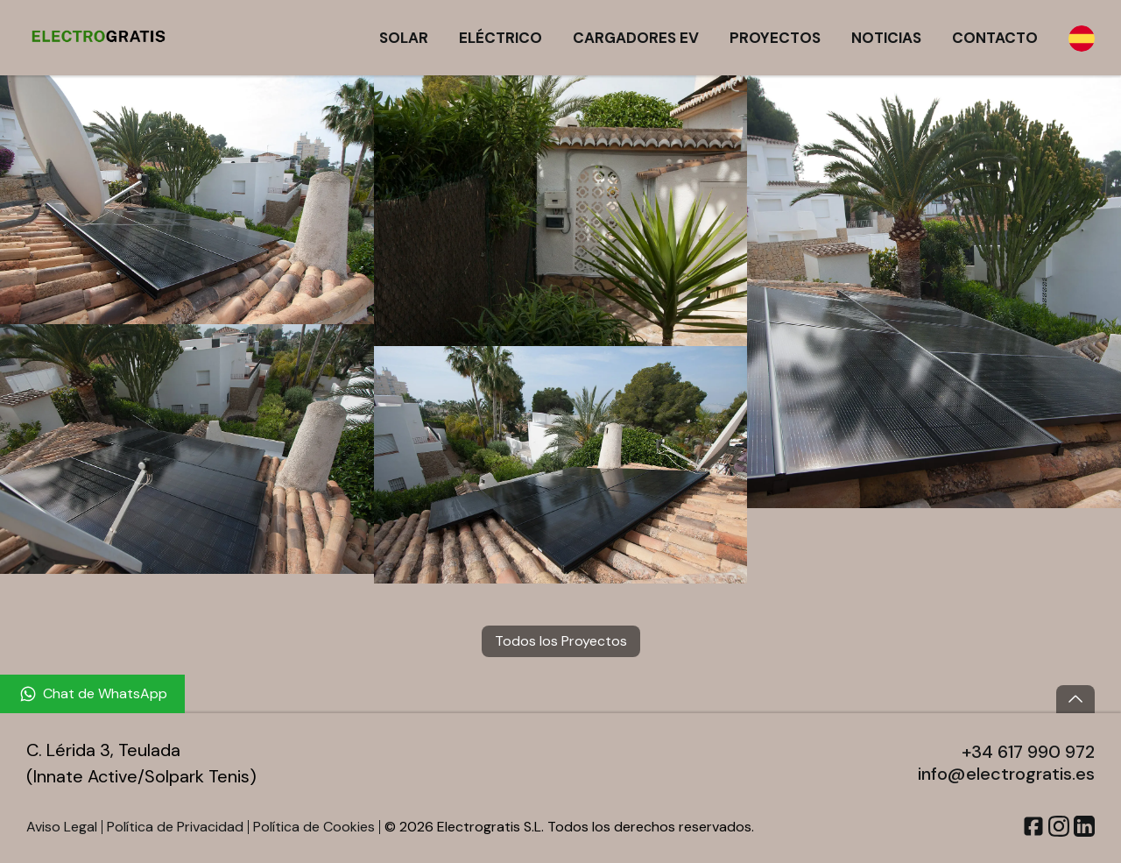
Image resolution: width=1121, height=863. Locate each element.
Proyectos (775, 37)
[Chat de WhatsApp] (92, 694)
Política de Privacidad (175, 826)
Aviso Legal (61, 826)
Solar (403, 37)
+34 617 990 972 (1028, 751)
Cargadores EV (636, 37)
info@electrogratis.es (1006, 773)
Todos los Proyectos (561, 641)
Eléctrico (500, 37)
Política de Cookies (314, 826)
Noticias (886, 37)
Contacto (995, 37)
